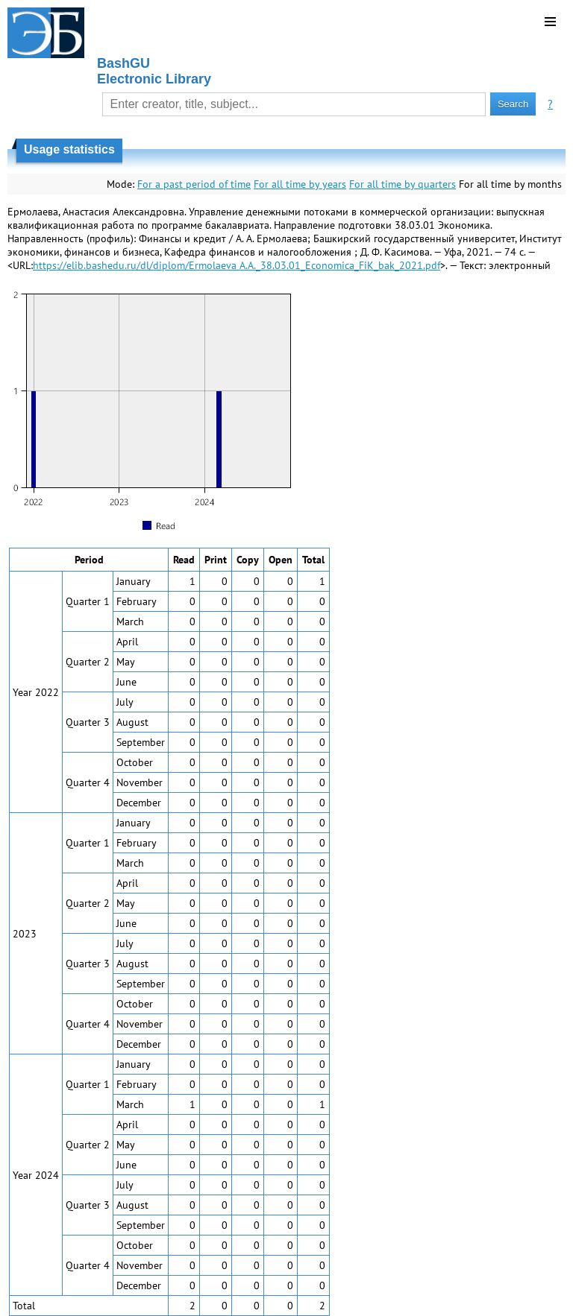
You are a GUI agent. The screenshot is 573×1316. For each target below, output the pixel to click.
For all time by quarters (402, 184)
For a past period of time (194, 184)
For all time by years (300, 184)
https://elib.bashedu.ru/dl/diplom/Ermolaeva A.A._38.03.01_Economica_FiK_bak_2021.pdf (236, 265)
